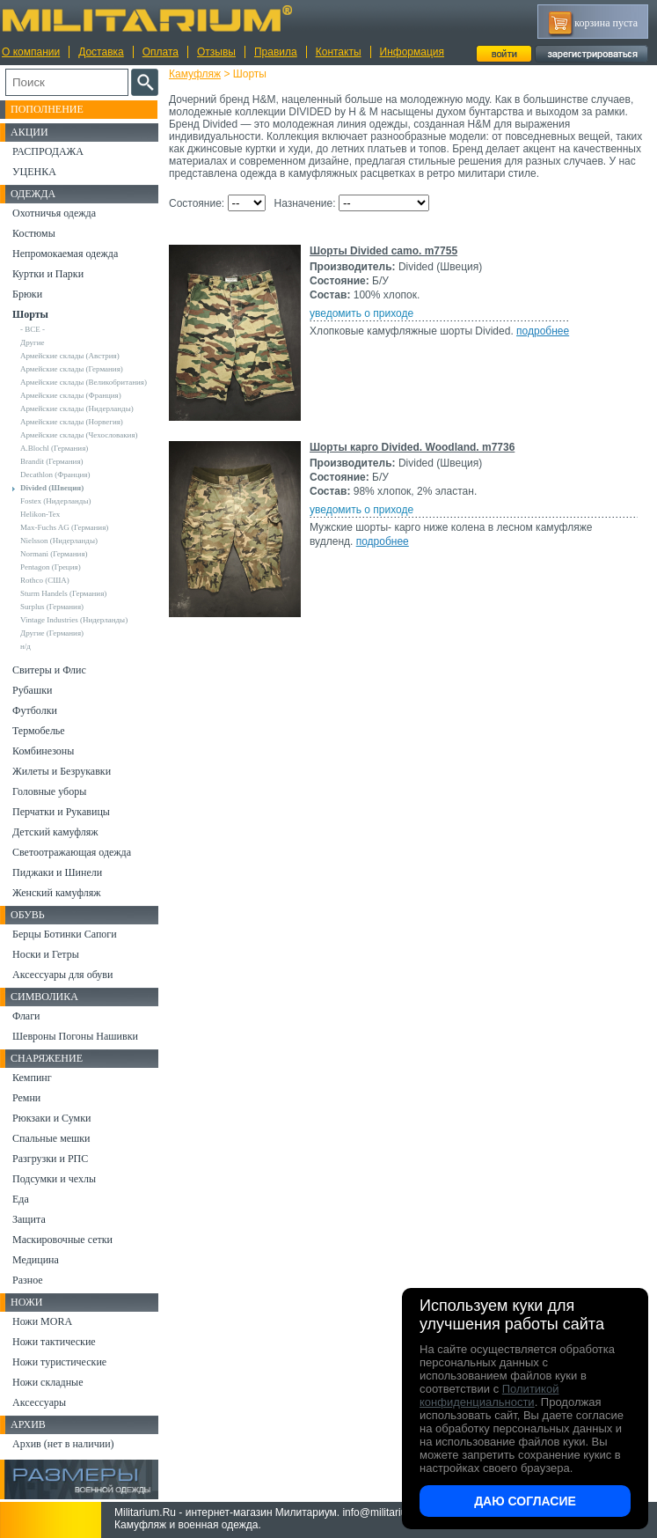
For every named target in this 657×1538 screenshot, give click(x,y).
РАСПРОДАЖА (48, 151)
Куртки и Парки (48, 274)
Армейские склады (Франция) (70, 395)
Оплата (160, 52)
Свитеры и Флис (49, 670)
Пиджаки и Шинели (57, 872)
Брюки (27, 294)
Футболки (34, 710)
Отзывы (216, 52)
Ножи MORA (42, 1321)
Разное (27, 1280)
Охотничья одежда (54, 213)
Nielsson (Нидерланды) (59, 540)
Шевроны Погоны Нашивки (75, 1036)
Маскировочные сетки (62, 1239)
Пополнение (47, 109)
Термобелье (38, 731)
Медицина (35, 1260)
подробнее (542, 331)
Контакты (338, 52)
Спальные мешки (51, 1138)
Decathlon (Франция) (55, 474)
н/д (25, 646)
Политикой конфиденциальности (489, 1395)
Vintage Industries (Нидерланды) (74, 619)
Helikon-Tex (40, 514)
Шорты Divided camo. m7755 (383, 251)
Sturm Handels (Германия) (63, 593)
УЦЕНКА (34, 172)
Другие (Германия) (52, 633)
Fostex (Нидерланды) (55, 501)
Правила (275, 52)
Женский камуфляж (56, 893)
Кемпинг (32, 1077)
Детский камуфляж (55, 832)
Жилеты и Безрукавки (61, 771)
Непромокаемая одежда (65, 253)
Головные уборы (49, 791)
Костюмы (33, 233)
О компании (31, 52)
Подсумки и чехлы (54, 1179)
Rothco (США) (44, 580)
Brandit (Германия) (52, 461)
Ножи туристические (59, 1362)
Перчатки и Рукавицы (61, 812)
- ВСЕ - (32, 329)
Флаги (26, 1016)
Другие (32, 342)
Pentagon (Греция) (50, 567)
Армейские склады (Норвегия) (71, 421)
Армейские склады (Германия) (71, 368)
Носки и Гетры (45, 954)
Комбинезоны (43, 751)
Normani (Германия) (54, 553)
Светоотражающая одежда (71, 852)
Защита (29, 1219)
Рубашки (32, 690)
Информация (412, 52)
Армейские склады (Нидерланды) (77, 408)
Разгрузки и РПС (50, 1158)
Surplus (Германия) (52, 606)
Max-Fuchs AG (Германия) (64, 527)
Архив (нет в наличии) (63, 1444)
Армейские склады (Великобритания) (83, 382)
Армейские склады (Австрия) (70, 355)
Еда (20, 1199)
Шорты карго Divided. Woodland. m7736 (412, 447)
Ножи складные (47, 1382)
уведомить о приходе (361, 313)
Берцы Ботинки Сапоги (64, 934)
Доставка (101, 52)
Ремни (26, 1098)
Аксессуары (39, 1402)
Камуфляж (195, 74)
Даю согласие (525, 1501)
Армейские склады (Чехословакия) (79, 434)
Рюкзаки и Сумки (51, 1118)
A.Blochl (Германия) (54, 448)
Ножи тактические (54, 1342)
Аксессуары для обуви (62, 974)
